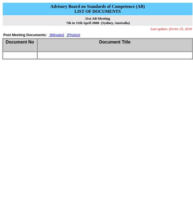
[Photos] (73, 35)
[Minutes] (56, 35)
